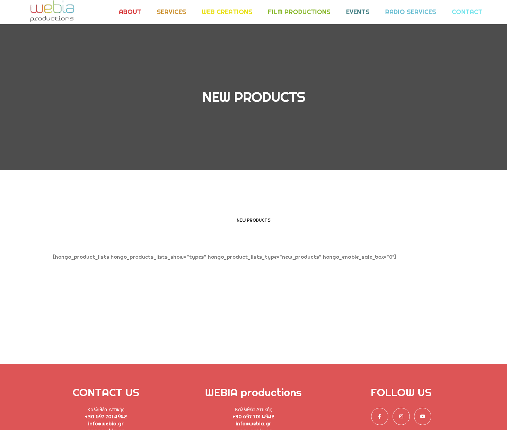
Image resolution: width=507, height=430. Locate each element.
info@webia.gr (106, 423)
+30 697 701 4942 (106, 416)
